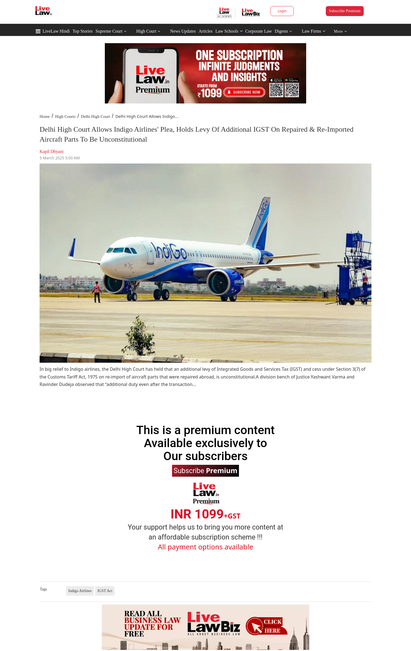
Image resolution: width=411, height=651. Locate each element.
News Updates (183, 31)
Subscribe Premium (345, 11)
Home (45, 116)
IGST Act (104, 591)
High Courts (65, 116)
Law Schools (229, 31)
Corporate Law (258, 31)
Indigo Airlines (80, 591)
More (340, 31)
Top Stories (82, 31)
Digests (281, 31)
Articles (206, 31)
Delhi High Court (95, 116)
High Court (146, 31)
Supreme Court (108, 31)
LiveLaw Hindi (56, 31)
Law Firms (313, 31)
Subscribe (205, 470)
